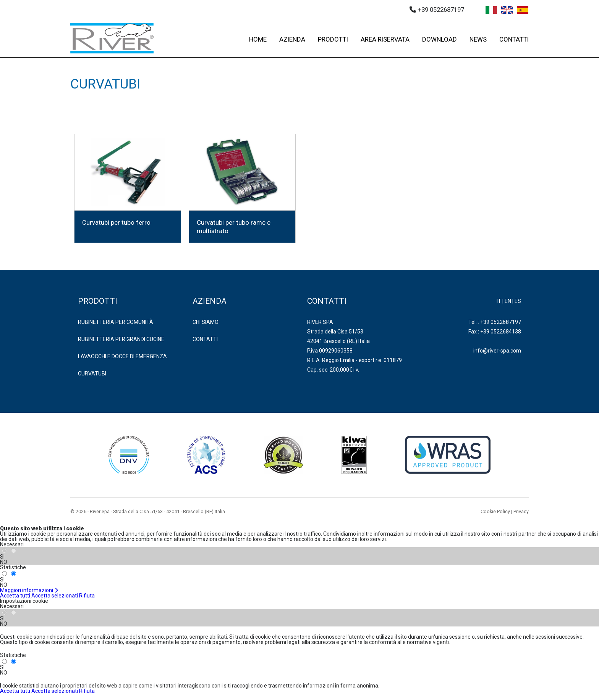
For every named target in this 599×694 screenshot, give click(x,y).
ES (518, 301)
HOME (258, 39)
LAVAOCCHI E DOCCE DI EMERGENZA (122, 356)
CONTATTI (514, 39)
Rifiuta (87, 596)
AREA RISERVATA (385, 39)
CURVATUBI (92, 373)
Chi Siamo (206, 322)
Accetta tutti (15, 596)
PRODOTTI (333, 39)
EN (508, 301)
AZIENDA (292, 39)
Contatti (205, 339)
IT (499, 301)
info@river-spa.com (497, 351)
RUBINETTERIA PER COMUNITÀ (115, 322)
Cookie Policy (495, 511)
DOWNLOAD (439, 39)
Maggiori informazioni (29, 590)
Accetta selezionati (54, 596)
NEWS (478, 39)
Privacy (521, 511)
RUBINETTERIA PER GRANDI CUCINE (121, 339)
